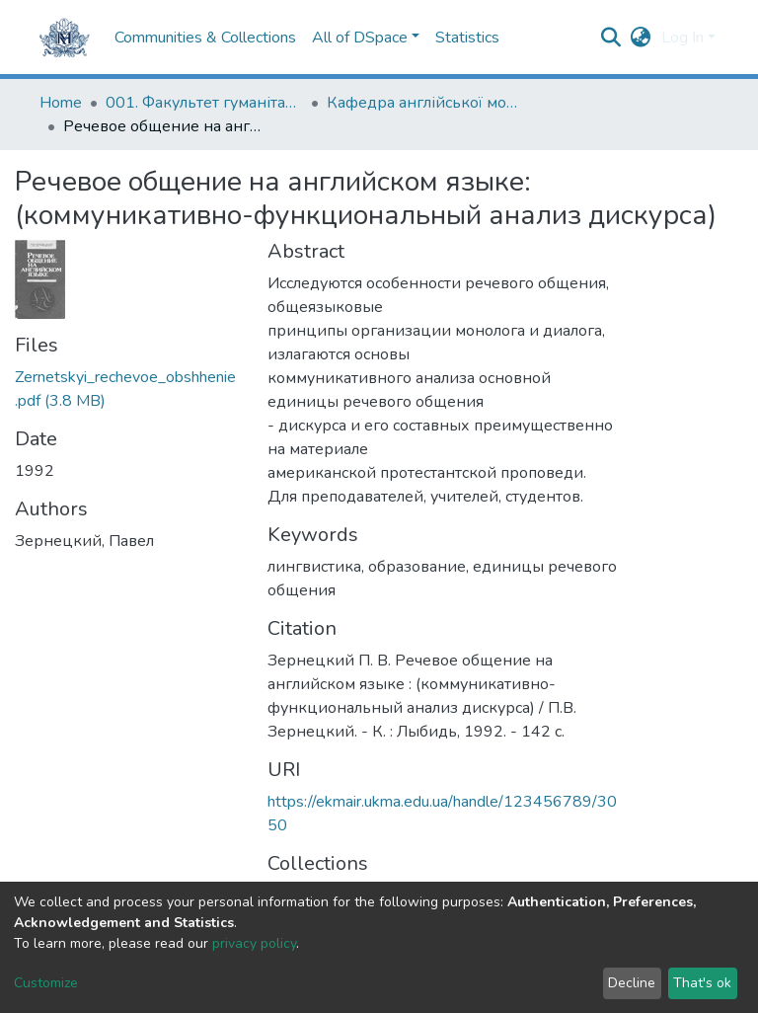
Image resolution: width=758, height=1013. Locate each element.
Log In (682, 37)
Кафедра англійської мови (425, 103)
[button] (641, 37)
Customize (46, 983)
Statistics (467, 37)
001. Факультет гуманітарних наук (204, 103)
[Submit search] (611, 37)
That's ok (702, 983)
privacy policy (254, 943)
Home (60, 103)
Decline (631, 983)
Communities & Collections (205, 37)
